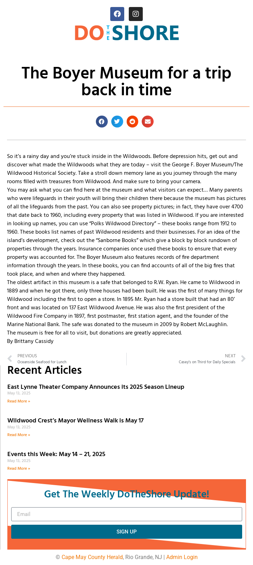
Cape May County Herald (92, 557)
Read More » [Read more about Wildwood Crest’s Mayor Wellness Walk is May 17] (18, 435)
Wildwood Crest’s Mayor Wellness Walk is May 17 (76, 421)
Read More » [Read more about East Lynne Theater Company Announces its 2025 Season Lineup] (18, 401)
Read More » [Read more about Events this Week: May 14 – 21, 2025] (18, 468)
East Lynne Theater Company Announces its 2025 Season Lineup (96, 387)
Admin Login (182, 557)
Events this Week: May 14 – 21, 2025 (56, 454)
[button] (102, 122)
